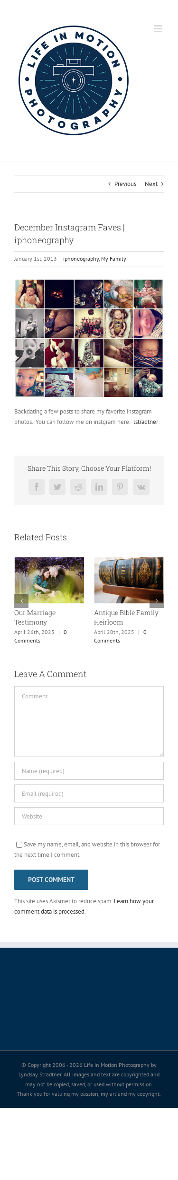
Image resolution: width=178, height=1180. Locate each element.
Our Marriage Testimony (35, 617)
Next (151, 184)
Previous (125, 184)
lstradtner (145, 422)
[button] (21, 601)
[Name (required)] (89, 771)
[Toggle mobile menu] (159, 29)
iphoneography (81, 258)
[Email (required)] (89, 793)
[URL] (89, 816)
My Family (113, 258)
